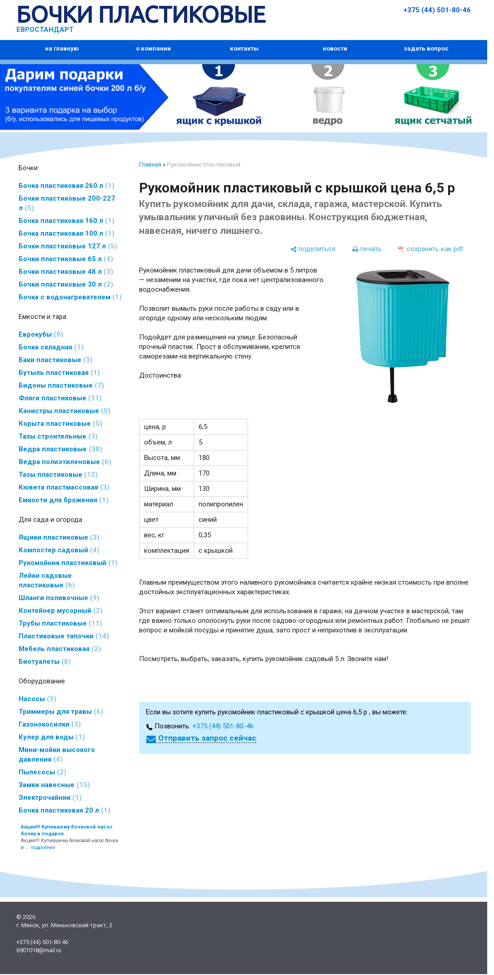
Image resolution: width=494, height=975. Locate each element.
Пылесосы (42, 772)
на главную (62, 48)
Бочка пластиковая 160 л (67, 221)
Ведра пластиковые (60, 449)
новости (335, 48)
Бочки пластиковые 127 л (68, 246)
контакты (244, 48)
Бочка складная (51, 347)
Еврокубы (41, 334)
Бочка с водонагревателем (70, 297)
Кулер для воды (52, 737)
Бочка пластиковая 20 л (64, 810)
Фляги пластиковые (60, 398)
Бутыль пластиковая (59, 373)
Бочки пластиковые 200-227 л (67, 203)
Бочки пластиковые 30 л (66, 284)
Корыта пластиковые (60, 423)
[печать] (366, 249)
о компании (153, 48)
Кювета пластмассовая (64, 487)
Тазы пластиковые (58, 474)
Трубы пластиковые (60, 623)
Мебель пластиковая (60, 649)
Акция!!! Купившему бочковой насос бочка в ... (69, 837)
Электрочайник (50, 797)
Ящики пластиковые (59, 537)
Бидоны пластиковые (61, 385)
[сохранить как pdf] (431, 249)
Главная (150, 164)
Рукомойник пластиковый (68, 563)
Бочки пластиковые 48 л (66, 272)
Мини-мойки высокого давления (57, 754)
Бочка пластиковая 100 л (67, 233)
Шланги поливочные (59, 598)
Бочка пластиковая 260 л (67, 186)
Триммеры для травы (61, 711)
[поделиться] (313, 249)
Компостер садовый (59, 550)
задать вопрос (426, 48)
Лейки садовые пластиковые (47, 580)
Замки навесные (54, 785)
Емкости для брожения (64, 500)
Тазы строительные (58, 436)
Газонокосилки (50, 724)
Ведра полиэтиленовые (65, 462)
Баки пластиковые (56, 360)
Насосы (37, 699)
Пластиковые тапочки (64, 636)
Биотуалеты (45, 661)
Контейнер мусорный (61, 610)
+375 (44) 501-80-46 (437, 10)
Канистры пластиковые (64, 411)
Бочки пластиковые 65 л (66, 259)
